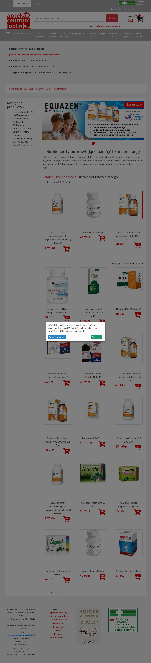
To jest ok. (96, 337)
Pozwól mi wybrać (57, 337)
